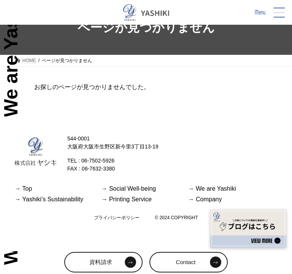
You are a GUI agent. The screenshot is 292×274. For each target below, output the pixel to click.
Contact (185, 262)
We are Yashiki (212, 188)
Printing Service (126, 199)
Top (23, 188)
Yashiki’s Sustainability (48, 199)
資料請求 (100, 262)
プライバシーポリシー (117, 217)
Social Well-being (128, 188)
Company (205, 199)
